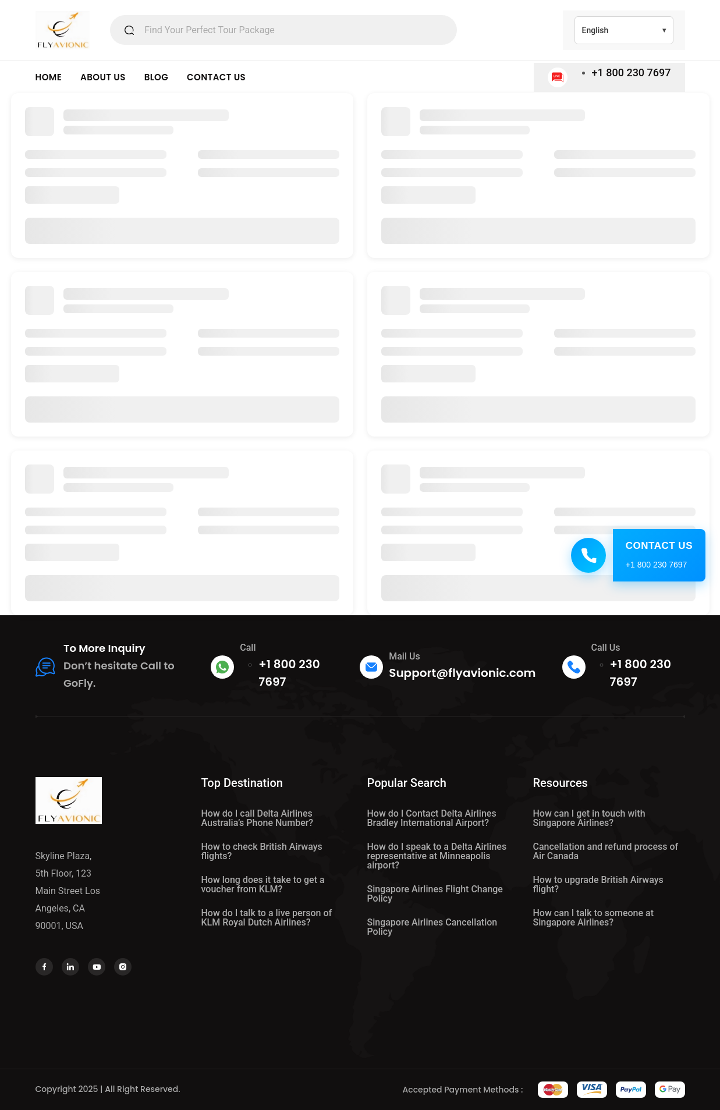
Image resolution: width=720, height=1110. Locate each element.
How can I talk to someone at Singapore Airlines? (593, 917)
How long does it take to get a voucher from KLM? (263, 884)
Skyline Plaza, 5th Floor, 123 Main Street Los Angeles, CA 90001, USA (68, 890)
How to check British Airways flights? (261, 851)
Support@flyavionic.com (462, 673)
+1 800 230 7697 (631, 72)
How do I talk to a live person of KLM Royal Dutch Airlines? (266, 917)
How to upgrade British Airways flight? (598, 884)
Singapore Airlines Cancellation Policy (432, 927)
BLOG (156, 77)
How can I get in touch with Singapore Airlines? (589, 818)
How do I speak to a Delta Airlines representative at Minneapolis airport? (437, 856)
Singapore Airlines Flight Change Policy (435, 894)
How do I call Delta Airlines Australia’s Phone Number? (257, 818)
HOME (49, 77)
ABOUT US (103, 77)
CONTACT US (216, 77)
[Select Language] (623, 30)
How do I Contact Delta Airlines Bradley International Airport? (431, 818)
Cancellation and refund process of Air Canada (606, 851)
